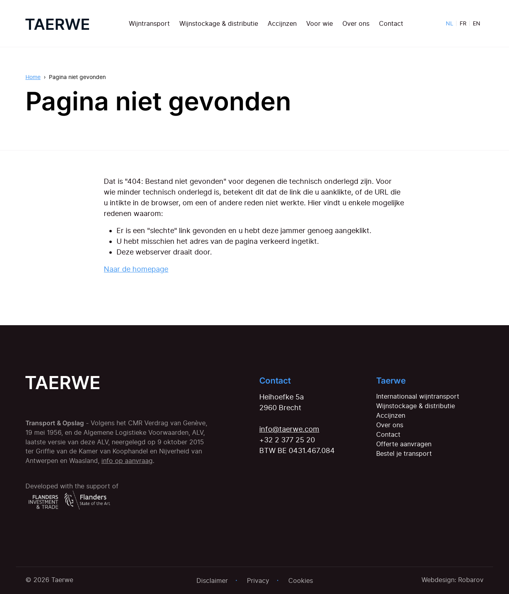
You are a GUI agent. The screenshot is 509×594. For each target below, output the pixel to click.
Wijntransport (149, 23)
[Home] (57, 23)
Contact (391, 23)
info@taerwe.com (289, 429)
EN (476, 23)
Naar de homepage (136, 269)
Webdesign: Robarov (453, 580)
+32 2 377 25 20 (287, 440)
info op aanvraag (127, 461)
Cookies (300, 580)
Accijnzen (282, 23)
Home (33, 76)
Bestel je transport (404, 453)
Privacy (258, 580)
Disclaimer (212, 580)
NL (449, 23)
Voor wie (319, 23)
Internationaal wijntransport (417, 396)
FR (463, 23)
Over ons (355, 23)
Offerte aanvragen (403, 444)
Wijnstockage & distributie (218, 23)
